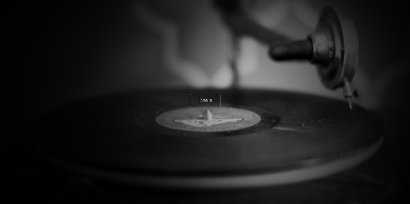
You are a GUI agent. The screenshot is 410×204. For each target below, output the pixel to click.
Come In (205, 100)
